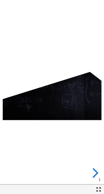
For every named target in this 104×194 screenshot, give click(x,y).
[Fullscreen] (98, 189)
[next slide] (94, 173)
